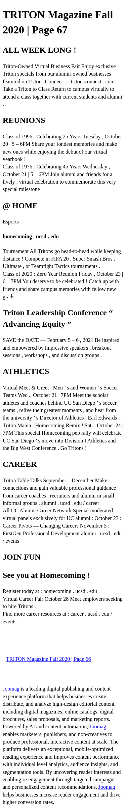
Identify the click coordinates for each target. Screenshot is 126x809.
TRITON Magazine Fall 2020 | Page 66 (48, 659)
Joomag (12, 689)
